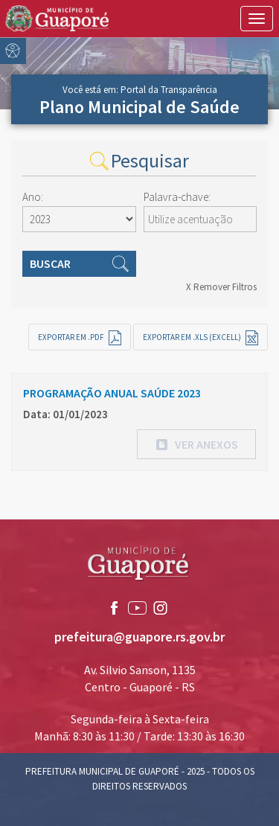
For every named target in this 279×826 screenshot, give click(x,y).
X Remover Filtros (221, 287)
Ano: (32, 197)
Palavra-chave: (177, 197)
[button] (196, 444)
